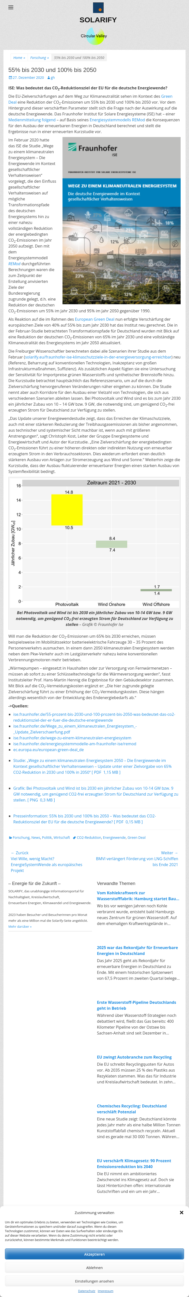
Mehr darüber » (20, 926)
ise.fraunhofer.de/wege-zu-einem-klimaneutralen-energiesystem (72, 738)
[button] (181, 1212)
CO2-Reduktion (89, 837)
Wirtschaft (62, 837)
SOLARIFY (98, 20)
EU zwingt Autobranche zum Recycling (134, 1057)
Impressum (105, 1291)
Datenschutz (86, 1291)
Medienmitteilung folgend (32, 120)
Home (19, 57)
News (35, 837)
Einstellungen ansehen (94, 1281)
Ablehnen (94, 1267)
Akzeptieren (94, 1254)
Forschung (39, 57)
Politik (47, 837)
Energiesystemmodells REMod (117, 120)
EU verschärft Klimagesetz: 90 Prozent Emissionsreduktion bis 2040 (134, 1163)
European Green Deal (94, 319)
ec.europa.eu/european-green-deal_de (48, 749)
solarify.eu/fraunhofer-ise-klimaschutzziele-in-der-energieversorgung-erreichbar (98, 357)
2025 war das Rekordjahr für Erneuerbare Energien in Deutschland (137, 950)
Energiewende (114, 837)
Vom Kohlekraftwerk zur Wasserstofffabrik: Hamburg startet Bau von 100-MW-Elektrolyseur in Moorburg (136, 896)
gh (53, 77)
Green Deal (136, 837)
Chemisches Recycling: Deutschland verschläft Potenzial (132, 1109)
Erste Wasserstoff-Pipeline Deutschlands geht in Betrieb (136, 1005)
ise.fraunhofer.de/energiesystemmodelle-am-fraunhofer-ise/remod (74, 743)
